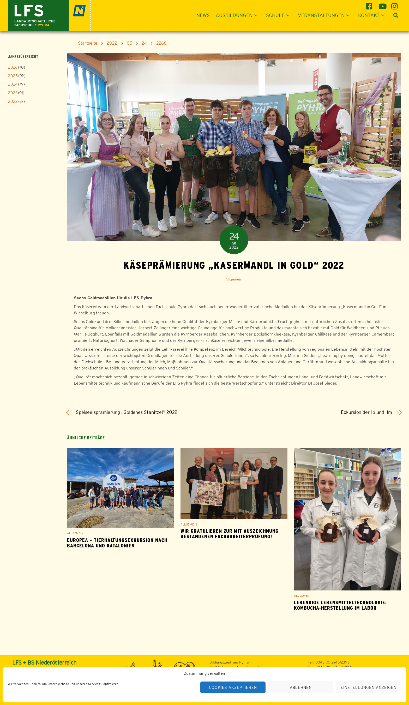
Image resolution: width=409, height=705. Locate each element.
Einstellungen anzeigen (368, 687)
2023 (12, 93)
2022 (13, 101)
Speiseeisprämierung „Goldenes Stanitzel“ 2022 (126, 412)
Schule (279, 15)
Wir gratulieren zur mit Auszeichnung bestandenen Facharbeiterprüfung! (230, 533)
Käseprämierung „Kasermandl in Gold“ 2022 (233, 265)
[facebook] (369, 4)
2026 (12, 67)
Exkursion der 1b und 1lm (366, 412)
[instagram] (395, 4)
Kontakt (372, 15)
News (203, 15)
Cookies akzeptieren (233, 687)
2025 (13, 76)
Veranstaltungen (325, 15)
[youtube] (382, 4)
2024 (12, 84)
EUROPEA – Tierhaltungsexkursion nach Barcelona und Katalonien (117, 542)
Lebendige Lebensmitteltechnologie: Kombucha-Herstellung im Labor (340, 605)
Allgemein (233, 279)
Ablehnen (301, 687)
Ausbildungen (238, 15)
